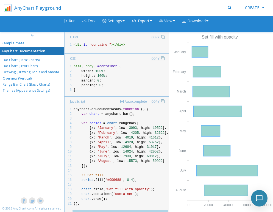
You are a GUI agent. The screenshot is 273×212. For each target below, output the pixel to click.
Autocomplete (136, 101)
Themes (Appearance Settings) (26, 90)
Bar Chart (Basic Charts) (21, 60)
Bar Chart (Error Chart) (20, 66)
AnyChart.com (23, 208)
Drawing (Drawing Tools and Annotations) (35, 72)
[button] (167, 24)
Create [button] (254, 7)
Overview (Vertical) (17, 78)
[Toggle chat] (259, 198)
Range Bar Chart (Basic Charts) (26, 84)
